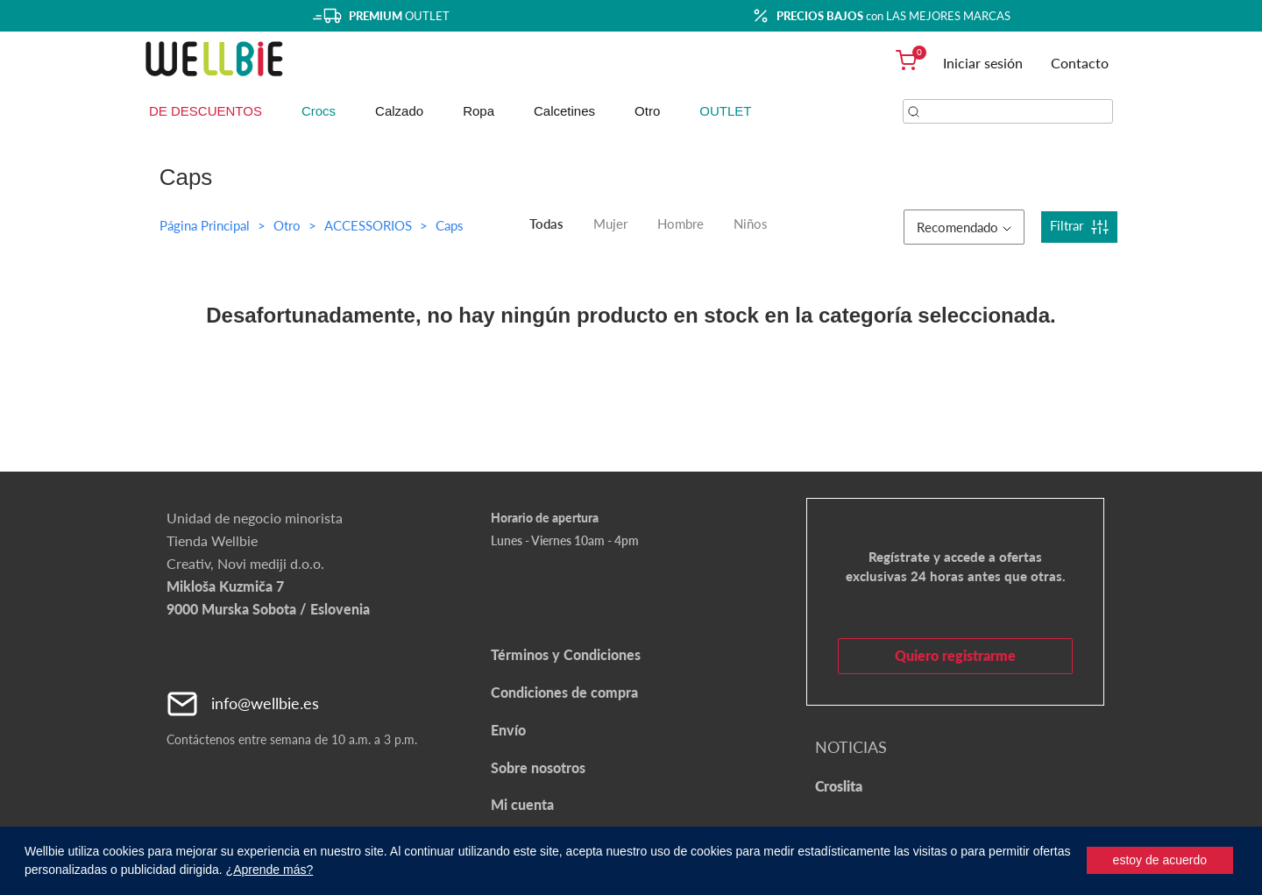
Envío (508, 729)
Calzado (399, 110)
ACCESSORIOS (369, 225)
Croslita (838, 786)
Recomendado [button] (964, 227)
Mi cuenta (522, 804)
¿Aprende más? (270, 870)
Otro (647, 110)
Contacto (1080, 62)
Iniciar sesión (983, 62)
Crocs (318, 110)
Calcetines (564, 110)
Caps (450, 225)
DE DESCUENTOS (205, 110)
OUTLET (725, 110)
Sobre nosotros (538, 767)
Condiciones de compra (564, 692)
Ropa (478, 110)
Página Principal (205, 225)
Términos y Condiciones (566, 654)
